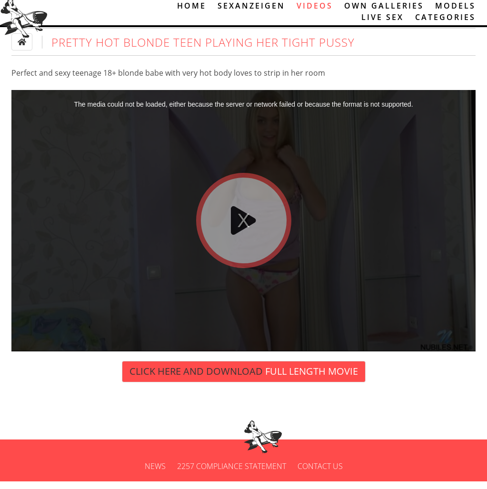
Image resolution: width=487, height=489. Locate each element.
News (155, 474)
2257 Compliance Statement (231, 474)
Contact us (320, 474)
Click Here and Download (243, 379)
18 (107, 81)
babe (154, 81)
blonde (130, 81)
